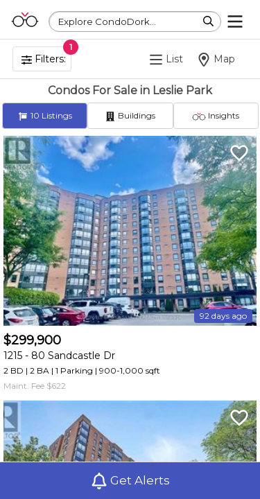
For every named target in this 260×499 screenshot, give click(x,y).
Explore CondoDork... (107, 21)
